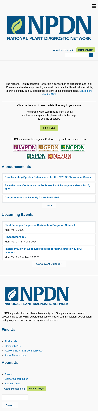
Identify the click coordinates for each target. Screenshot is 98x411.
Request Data (12, 383)
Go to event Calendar (48, 264)
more (49, 205)
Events (9, 374)
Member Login (85, 50)
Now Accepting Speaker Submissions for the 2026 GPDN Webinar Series (48, 177)
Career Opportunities (16, 379)
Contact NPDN (13, 346)
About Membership (63, 50)
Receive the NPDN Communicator (24, 350)
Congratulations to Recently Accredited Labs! (32, 197)
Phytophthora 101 (15, 237)
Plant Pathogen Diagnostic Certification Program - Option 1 (40, 225)
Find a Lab (49, 127)
